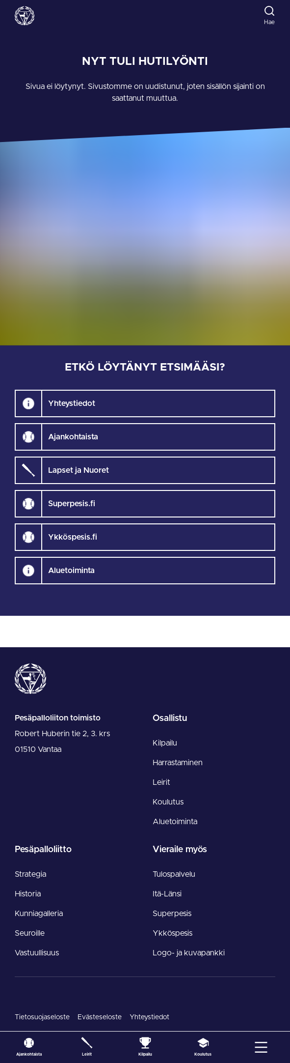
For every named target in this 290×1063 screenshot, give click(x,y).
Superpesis (172, 914)
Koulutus (168, 802)
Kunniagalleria (39, 914)
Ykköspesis (172, 933)
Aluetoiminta (175, 822)
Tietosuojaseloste (42, 1017)
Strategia (30, 874)
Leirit (161, 782)
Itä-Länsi (167, 894)
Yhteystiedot (149, 1017)
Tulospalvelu (174, 874)
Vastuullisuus (37, 953)
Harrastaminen (178, 763)
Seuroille (30, 933)
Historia (28, 894)
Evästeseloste (100, 1017)
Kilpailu (165, 743)
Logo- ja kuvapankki (189, 953)
